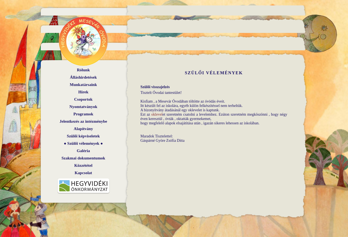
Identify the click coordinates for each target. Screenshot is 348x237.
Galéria (83, 151)
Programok (83, 114)
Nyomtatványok (83, 106)
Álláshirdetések (83, 77)
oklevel (157, 114)
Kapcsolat (83, 173)
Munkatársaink (83, 84)
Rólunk (83, 70)
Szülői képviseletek (83, 136)
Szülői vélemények (83, 143)
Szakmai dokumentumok (83, 158)
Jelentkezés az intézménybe (83, 121)
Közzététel (83, 165)
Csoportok (83, 99)
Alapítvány (83, 129)
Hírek (83, 92)
